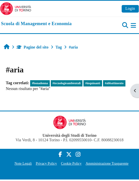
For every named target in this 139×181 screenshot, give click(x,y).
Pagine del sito (33, 47)
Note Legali (23, 163)
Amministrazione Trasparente (106, 163)
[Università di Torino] (15, 8)
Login (130, 8)
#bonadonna (40, 83)
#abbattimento (114, 83)
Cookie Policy (71, 163)
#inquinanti (92, 83)
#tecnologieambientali (67, 83)
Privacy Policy (46, 163)
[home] (36, 24)
